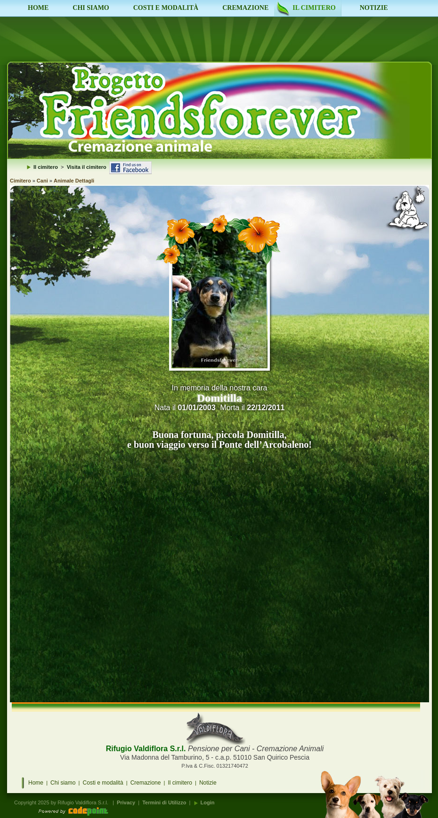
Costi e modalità (103, 782)
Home (35, 782)
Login (208, 802)
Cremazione (145, 782)
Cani (42, 180)
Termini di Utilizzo (164, 802)
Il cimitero (180, 782)
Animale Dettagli (74, 180)
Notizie (208, 782)
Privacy (126, 802)
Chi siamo (62, 782)
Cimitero (20, 180)
